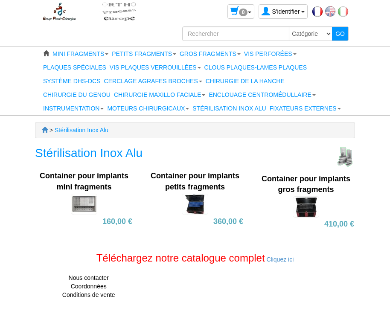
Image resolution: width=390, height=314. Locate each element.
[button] (80, 54)
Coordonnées (89, 286)
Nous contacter (89, 277)
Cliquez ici (279, 259)
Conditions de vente (88, 294)
